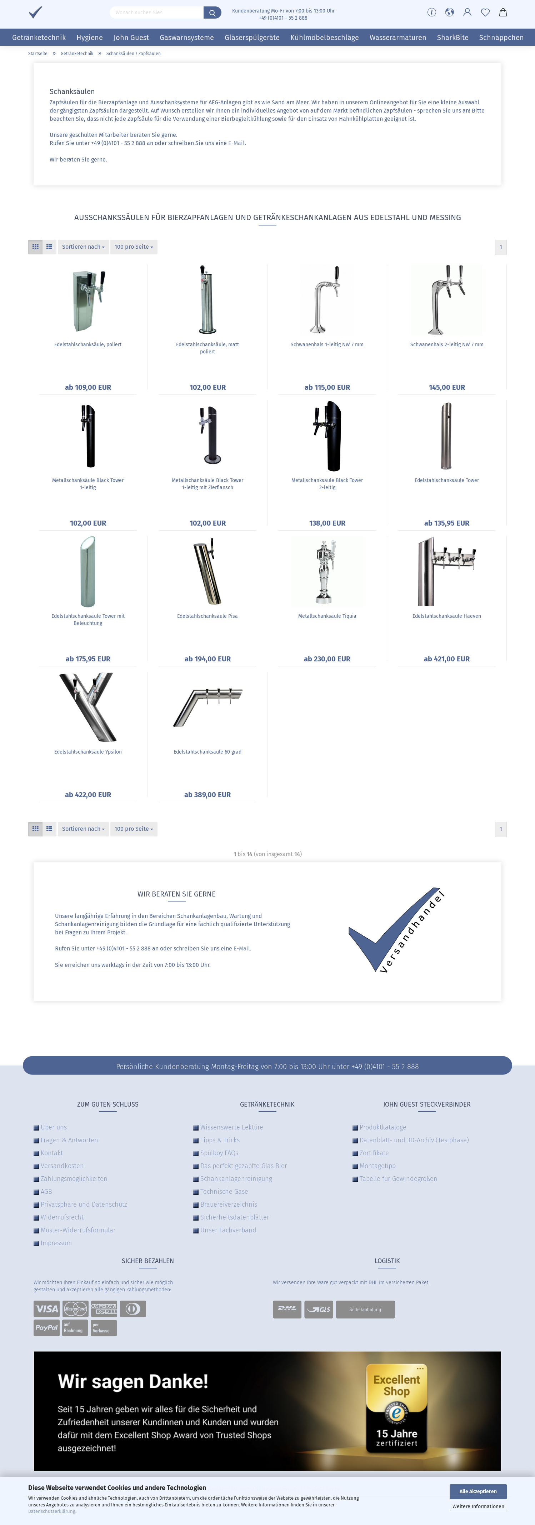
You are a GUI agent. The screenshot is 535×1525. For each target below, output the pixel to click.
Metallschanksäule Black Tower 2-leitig (327, 484)
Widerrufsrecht (62, 1217)
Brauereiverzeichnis (228, 1204)
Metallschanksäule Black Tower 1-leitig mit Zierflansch (207, 484)
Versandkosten (62, 1166)
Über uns (54, 1127)
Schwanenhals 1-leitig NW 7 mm (327, 345)
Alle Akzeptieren (478, 1492)
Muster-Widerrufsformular (78, 1230)
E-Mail (236, 143)
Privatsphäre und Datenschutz (84, 1204)
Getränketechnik (39, 37)
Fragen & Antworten (69, 1140)
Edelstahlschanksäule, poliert (87, 345)
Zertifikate (374, 1153)
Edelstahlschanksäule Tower (447, 480)
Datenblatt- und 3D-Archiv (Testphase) (414, 1140)
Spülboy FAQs (219, 1153)
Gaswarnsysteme (187, 37)
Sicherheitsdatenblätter (234, 1217)
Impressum (56, 1243)
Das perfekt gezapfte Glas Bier (243, 1166)
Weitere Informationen (478, 1507)
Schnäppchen (501, 37)
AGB (46, 1192)
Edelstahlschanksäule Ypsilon (88, 752)
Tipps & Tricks (220, 1140)
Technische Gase (224, 1192)
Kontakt (52, 1153)
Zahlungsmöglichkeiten (74, 1179)
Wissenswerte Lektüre (231, 1127)
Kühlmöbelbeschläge (324, 37)
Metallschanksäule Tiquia (327, 616)
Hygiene (89, 37)
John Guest (131, 37)
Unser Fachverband (228, 1230)
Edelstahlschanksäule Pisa (207, 616)
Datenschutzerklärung (51, 1511)
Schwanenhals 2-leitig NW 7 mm (447, 345)
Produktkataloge (383, 1127)
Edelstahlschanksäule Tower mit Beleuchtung (88, 619)
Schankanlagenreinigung (236, 1179)
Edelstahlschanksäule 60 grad (207, 752)
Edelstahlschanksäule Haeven (446, 616)
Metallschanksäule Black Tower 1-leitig (88, 484)
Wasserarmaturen (398, 37)
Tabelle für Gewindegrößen (399, 1179)
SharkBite (453, 37)
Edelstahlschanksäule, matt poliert (207, 348)
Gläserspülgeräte (252, 37)
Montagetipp (378, 1166)
